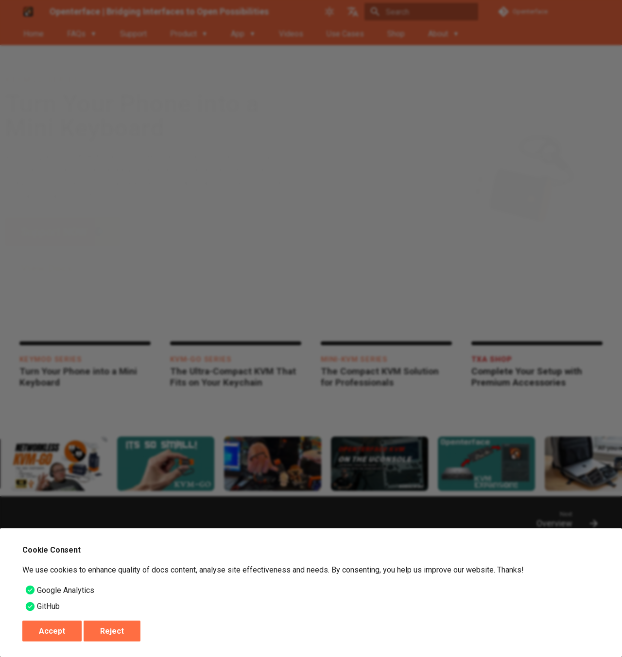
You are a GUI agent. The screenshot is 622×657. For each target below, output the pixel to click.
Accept (52, 631)
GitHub (48, 606)
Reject (112, 631)
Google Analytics (65, 590)
